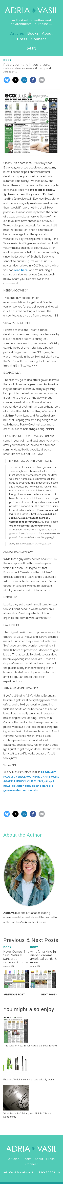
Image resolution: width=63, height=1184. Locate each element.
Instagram (34, 48)
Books (33, 33)
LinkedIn (29, 48)
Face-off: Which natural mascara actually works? (29, 1079)
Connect (38, 39)
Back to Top (47, 1172)
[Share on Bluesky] (6, 82)
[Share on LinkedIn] (24, 82)
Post (14, 994)
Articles (17, 33)
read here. (21, 270)
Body (7, 60)
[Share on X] (15, 82)
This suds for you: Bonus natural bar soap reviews (30, 1045)
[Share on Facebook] (33, 82)
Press (22, 39)
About (47, 33)
